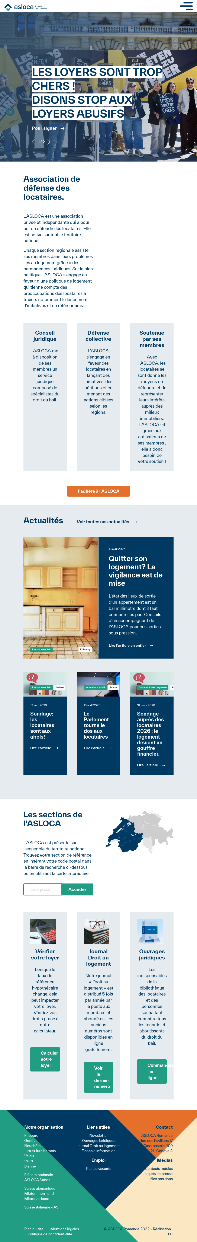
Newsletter (98, 1135)
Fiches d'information (99, 1151)
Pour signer (44, 128)
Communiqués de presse (153, 687)
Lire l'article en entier (127, 645)
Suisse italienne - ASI (41, 1207)
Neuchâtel (33, 1146)
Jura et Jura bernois (40, 1151)
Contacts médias (159, 1168)
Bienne (30, 1166)
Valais (29, 1156)
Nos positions (161, 1179)
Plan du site (33, 1229)
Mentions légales (64, 1229)
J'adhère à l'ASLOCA (98, 491)
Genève (31, 1140)
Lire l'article (40, 748)
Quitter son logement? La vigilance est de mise (136, 570)
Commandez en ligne (157, 1071)
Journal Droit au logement (98, 1146)
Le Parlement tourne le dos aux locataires (96, 725)
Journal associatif (41, 649)
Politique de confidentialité (50, 1234)
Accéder (77, 889)
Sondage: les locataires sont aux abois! (42, 725)
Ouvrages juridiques (98, 1140)
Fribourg (31, 1135)
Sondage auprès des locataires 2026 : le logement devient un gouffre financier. (150, 734)
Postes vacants (98, 1168)
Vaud (28, 1161)
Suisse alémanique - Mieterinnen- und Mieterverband (41, 1193)
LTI (170, 1234)
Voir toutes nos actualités (103, 521)
